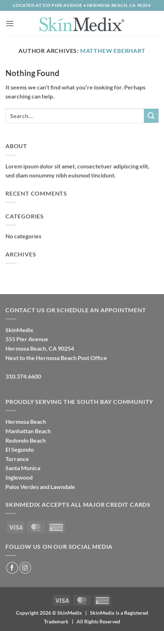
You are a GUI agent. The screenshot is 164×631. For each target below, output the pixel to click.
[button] (9, 23)
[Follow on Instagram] (25, 568)
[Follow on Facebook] (12, 568)
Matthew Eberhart (112, 50)
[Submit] (151, 116)
